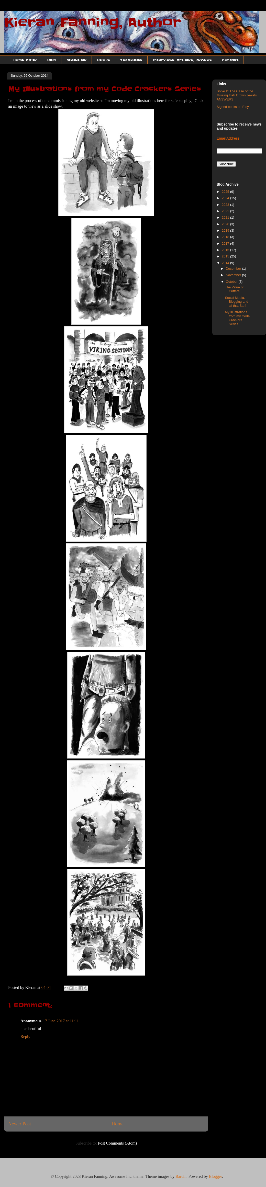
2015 (226, 256)
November (234, 275)
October (232, 282)
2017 (226, 243)
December (234, 268)
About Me (76, 60)
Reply (25, 1036)
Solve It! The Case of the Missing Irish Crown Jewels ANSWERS (237, 95)
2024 (226, 198)
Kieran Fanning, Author (92, 22)
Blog (51, 60)
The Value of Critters (234, 289)
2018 (226, 237)
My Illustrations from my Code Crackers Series (237, 318)
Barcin (180, 1176)
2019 (226, 230)
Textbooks (131, 60)
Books (103, 60)
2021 (226, 217)
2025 (226, 192)
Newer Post (19, 1123)
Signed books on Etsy (233, 107)
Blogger (215, 1176)
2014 (226, 263)
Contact (230, 60)
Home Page (25, 60)
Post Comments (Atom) (117, 1143)
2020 (226, 224)
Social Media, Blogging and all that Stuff (236, 302)
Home (118, 1123)
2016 (226, 250)
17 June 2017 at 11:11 (61, 1021)
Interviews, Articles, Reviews (182, 60)
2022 (226, 211)
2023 (226, 205)
